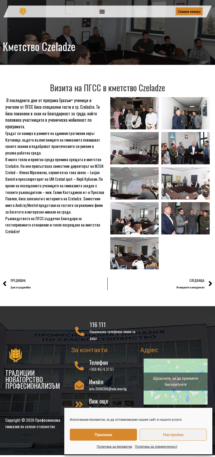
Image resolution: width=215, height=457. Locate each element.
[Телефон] (79, 365)
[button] (102, 11)
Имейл (96, 381)
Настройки (173, 434)
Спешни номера (189, 11)
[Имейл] (79, 385)
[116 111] (79, 331)
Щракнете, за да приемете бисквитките (175, 381)
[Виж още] (79, 404)
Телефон (98, 362)
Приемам (103, 434)
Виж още (98, 401)
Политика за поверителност (156, 447)
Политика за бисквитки (114, 447)
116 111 (98, 324)
